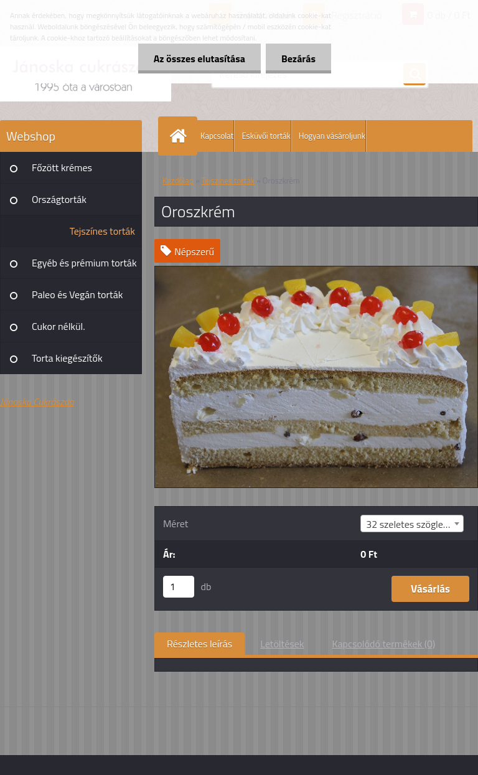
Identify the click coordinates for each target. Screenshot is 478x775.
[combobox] (412, 523)
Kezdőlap (178, 180)
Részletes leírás (199, 643)
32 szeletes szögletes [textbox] (411, 524)
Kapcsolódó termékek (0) (383, 643)
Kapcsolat (216, 135)
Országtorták (59, 199)
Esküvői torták (265, 135)
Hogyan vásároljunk (332, 135)
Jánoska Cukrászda (37, 401)
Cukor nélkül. (58, 326)
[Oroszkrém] (316, 271)
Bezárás (298, 58)
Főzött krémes (62, 167)
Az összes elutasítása (199, 58)
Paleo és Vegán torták (77, 294)
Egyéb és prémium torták (84, 262)
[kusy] (178, 587)
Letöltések (282, 643)
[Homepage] (180, 136)
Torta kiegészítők (67, 357)
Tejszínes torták (102, 230)
